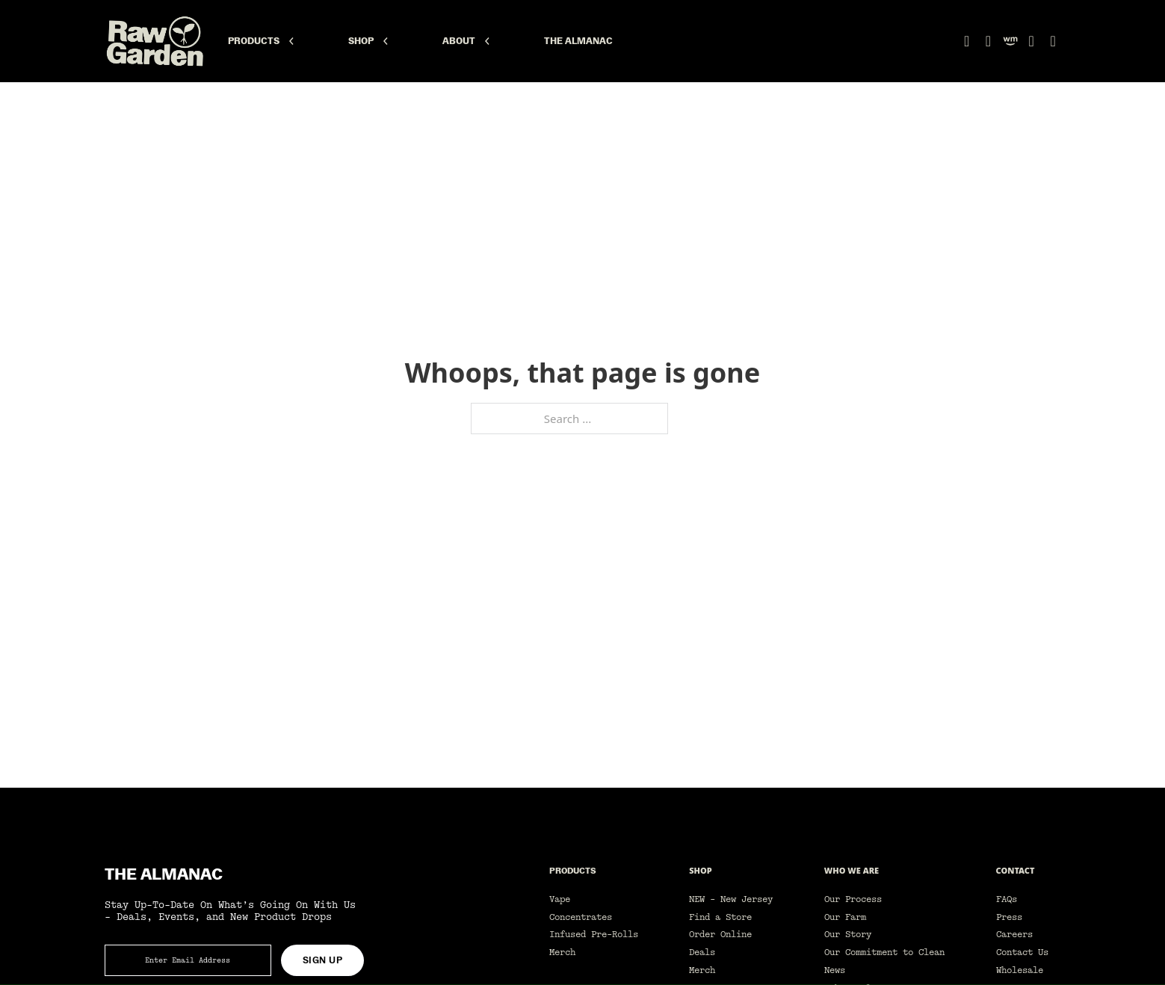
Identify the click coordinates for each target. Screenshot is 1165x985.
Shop (361, 41)
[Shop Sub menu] (385, 41)
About (458, 41)
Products (253, 41)
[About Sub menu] (487, 41)
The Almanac (578, 41)
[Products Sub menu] (291, 41)
